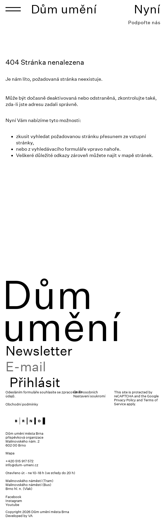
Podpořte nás (144, 22)
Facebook (13, 497)
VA (30, 516)
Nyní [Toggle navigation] (147, 9)
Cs (75, 392)
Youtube (12, 505)
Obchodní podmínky (22, 404)
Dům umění (64, 9)
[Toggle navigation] (13, 9)
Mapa (10, 453)
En (81, 392)
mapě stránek (137, 155)
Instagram (14, 501)
